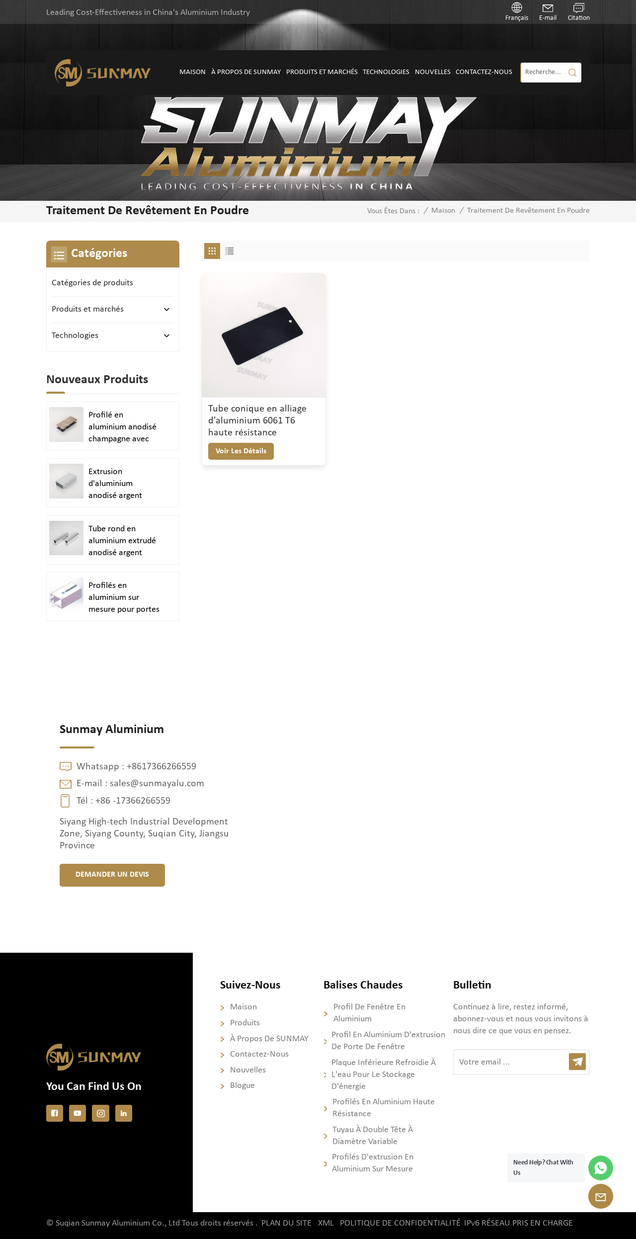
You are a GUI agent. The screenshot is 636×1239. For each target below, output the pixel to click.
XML (326, 1223)
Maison (192, 72)
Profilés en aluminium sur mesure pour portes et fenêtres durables (124, 598)
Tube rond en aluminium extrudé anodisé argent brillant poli (122, 541)
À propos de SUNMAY (246, 72)
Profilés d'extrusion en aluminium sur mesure (372, 1163)
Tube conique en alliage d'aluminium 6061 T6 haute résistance (257, 421)
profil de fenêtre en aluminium (369, 1013)
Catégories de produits (92, 283)
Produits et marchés (322, 72)
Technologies (386, 72)
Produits (245, 1023)
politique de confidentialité (400, 1223)
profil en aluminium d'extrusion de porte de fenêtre (388, 1041)
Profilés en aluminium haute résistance (383, 1108)
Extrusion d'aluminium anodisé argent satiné (115, 484)
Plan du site (286, 1223)
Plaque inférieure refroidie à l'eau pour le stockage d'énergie (383, 1074)
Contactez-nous (484, 72)
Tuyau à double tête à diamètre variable (372, 1136)
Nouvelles (433, 72)
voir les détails (241, 451)
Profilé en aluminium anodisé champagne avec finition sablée (122, 428)
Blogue (242, 1085)
